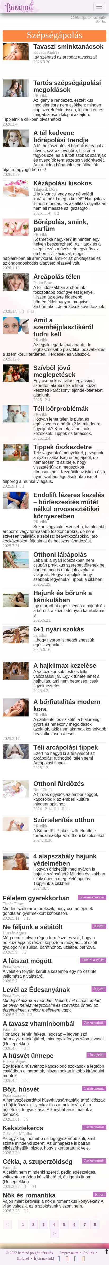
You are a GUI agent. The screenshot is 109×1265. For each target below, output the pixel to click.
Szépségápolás (54, 35)
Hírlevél (23, 1258)
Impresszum (69, 1253)
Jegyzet (99, 926)
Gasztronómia (94, 1023)
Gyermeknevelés (92, 897)
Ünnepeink (96, 1055)
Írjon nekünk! (44, 1258)
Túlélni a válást (93, 960)
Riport (100, 1194)
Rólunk (88, 1253)
